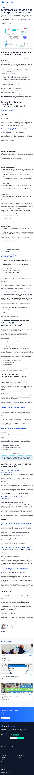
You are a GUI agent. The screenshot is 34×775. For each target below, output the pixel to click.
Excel (8, 71)
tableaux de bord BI (23, 333)
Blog (3, 7)
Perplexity (20, 23)
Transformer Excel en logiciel (6, 748)
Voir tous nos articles (17, 704)
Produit (29, 19)
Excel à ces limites (4, 90)
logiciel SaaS (9, 208)
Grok (25, 23)
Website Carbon (20, 738)
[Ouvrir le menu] (32, 2)
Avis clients (20, 753)
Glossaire (2, 761)
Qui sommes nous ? (21, 748)
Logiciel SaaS (3, 757)
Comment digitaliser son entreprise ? (7, 746)
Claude (9, 23)
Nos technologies (4, 753)
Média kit (19, 757)
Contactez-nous (5, 718)
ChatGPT (4, 23)
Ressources (3, 759)
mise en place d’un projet (7, 380)
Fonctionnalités (3, 755)
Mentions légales (21, 755)
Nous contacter (20, 746)
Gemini (14, 23)
